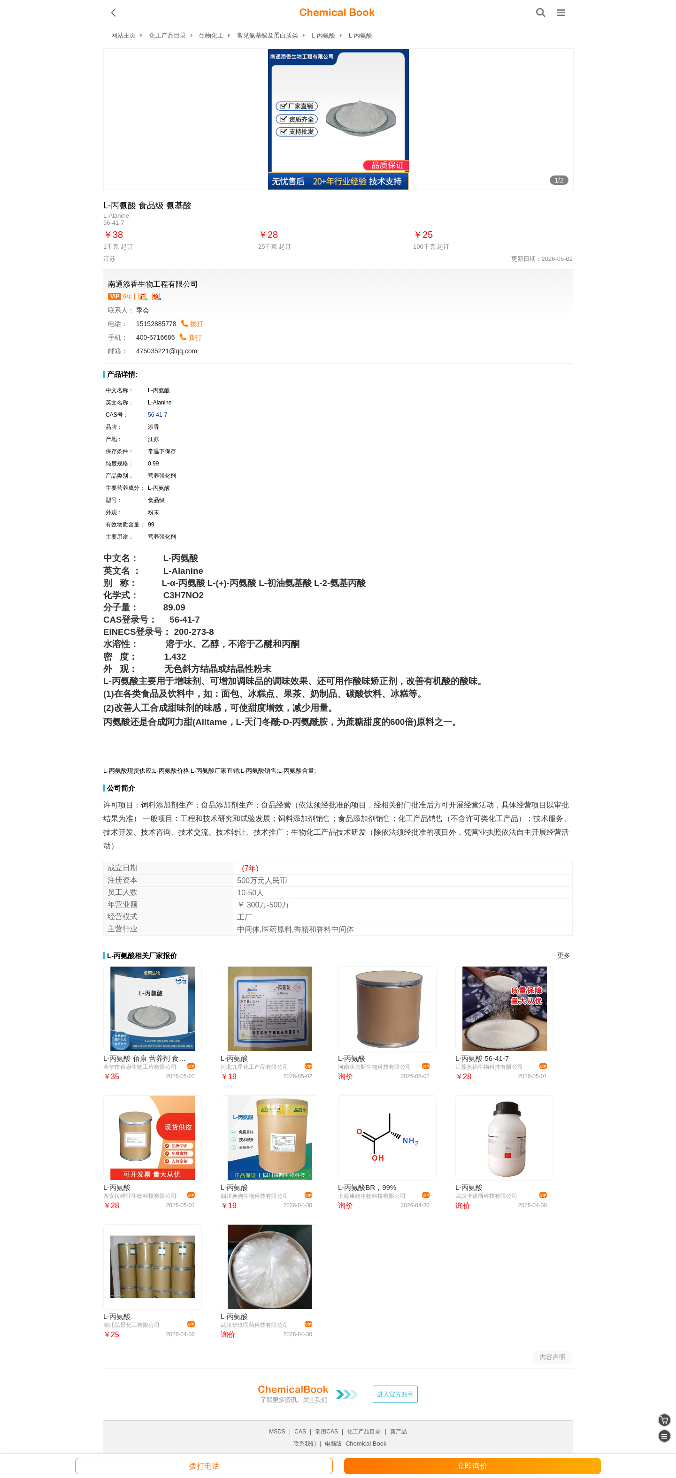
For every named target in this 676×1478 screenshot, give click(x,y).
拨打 (196, 324)
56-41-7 (157, 414)
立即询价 (472, 1466)
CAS (300, 1431)
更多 (563, 955)
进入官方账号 (395, 1394)
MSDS (277, 1431)
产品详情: (122, 374)
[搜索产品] (540, 13)
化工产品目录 (167, 35)
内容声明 (552, 1357)
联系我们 (304, 1443)
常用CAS (326, 1431)
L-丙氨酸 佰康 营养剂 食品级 (147, 1058)
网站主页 (123, 35)
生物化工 (211, 35)
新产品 (398, 1431)
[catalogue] (664, 1436)
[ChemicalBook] (337, 12)
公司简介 (121, 788)
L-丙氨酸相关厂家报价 (142, 956)
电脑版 (333, 1443)
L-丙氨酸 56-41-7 (482, 1058)
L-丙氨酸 (324, 35)
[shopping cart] (664, 1420)
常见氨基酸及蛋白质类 (267, 35)
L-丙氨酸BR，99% (367, 1187)
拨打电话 (204, 1466)
